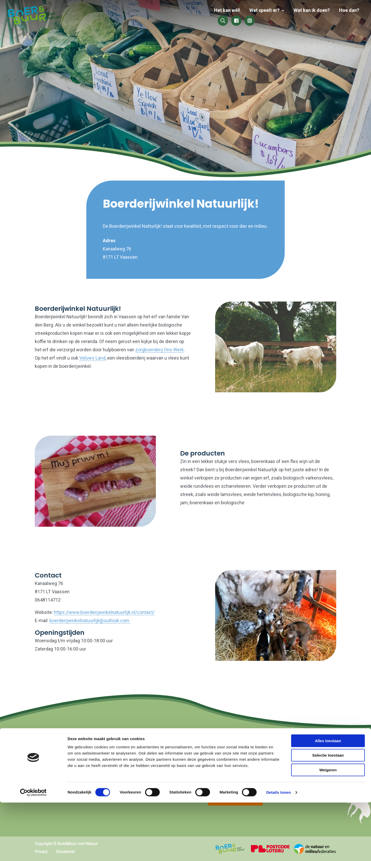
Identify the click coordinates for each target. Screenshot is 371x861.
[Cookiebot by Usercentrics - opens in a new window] (33, 851)
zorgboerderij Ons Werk (159, 349)
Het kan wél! (185, 16)
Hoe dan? (304, 16)
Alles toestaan (328, 799)
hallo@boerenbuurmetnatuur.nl (77, 756)
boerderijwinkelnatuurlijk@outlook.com (89, 620)
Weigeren (327, 828)
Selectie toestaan (328, 814)
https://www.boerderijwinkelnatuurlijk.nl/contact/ (104, 612)
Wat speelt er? (222, 16)
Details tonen (278, 851)
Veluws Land (92, 358)
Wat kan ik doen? (268, 16)
